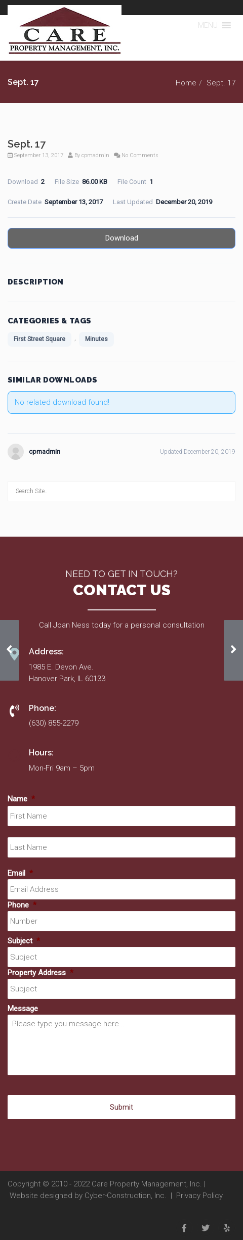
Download (121, 238)
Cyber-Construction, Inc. (126, 1195)
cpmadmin (95, 155)
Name (21, 798)
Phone (22, 905)
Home (186, 82)
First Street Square (39, 339)
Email (20, 873)
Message (23, 1008)
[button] (208, 25)
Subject (24, 940)
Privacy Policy (199, 1195)
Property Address (40, 972)
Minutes (96, 339)
